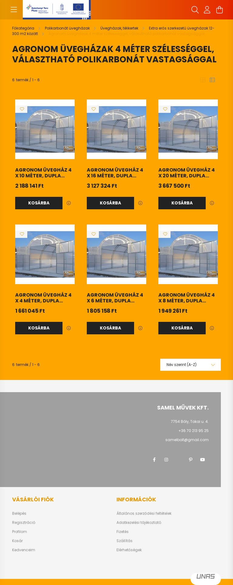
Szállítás (124, 541)
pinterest (190, 460)
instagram (166, 460)
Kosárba (38, 203)
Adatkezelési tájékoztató (138, 523)
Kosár (17, 541)
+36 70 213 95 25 (193, 430)
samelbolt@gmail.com (187, 439)
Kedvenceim (23, 550)
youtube (203, 460)
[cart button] (219, 10)
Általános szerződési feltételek (143, 513)
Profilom (19, 532)
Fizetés (122, 532)
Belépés (19, 513)
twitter (178, 460)
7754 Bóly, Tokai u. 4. (190, 421)
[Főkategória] (23, 28)
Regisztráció (23, 523)
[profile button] (207, 10)
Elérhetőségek (129, 550)
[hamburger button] (14, 10)
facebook (154, 460)
